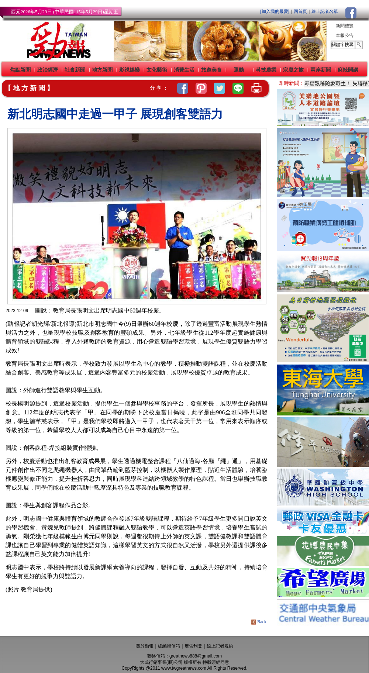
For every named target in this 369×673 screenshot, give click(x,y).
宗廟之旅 (293, 70)
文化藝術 (156, 70)
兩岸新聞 (320, 70)
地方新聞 (102, 70)
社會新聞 (75, 70)
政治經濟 (47, 70)
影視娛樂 (129, 70)
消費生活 (184, 70)
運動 (239, 70)
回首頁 (300, 11)
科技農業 (266, 70)
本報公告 (345, 35)
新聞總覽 (345, 25)
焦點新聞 (20, 70)
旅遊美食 (211, 70)
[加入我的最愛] (274, 11)
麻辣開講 (348, 70)
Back (259, 621)
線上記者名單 (324, 11)
